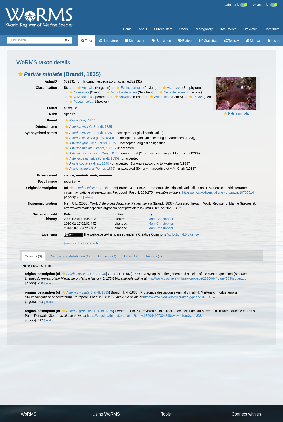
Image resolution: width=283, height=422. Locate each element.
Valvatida (123, 97)
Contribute (272, 29)
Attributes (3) (107, 256)
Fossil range (47, 181)
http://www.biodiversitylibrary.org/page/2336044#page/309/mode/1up (197, 278)
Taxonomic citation (42, 203)
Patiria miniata (238, 113)
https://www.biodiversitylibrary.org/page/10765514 (218, 192)
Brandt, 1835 (88, 126)
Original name (46, 126)
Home (127, 29)
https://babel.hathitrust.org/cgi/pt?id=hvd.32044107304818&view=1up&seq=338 (144, 315)
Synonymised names (41, 133)
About (143, 29)
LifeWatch (250, 29)
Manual (253, 40)
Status (52, 108)
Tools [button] (231, 40)
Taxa (86, 40)
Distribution (135, 40)
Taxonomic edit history (45, 216)
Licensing (49, 234)
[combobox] (34, 40)
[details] (88, 197)
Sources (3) (33, 256)
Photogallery (204, 29)
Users (183, 29)
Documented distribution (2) (70, 256)
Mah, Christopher (160, 219)
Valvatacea (78, 97)
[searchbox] (33, 40)
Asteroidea (78, 92)
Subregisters (163, 29)
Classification (46, 88)
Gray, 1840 (79, 120)
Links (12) (131, 256)
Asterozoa (172, 88)
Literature (108, 40)
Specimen (161, 40)
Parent (52, 120)
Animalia (85, 88)
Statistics (208, 40)
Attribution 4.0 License (183, 234)
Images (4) (154, 256)
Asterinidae (159, 97)
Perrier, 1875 (90, 143)
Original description (41, 188)
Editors (185, 40)
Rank (53, 114)
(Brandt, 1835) (89, 148)
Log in (274, 40)
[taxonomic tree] (74, 243)
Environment (47, 175)
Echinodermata (129, 88)
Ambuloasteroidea (121, 92)
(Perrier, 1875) (89, 168)
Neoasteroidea (171, 92)
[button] (20, 74)
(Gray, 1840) (89, 138)
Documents (228, 29)
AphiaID (51, 81)
